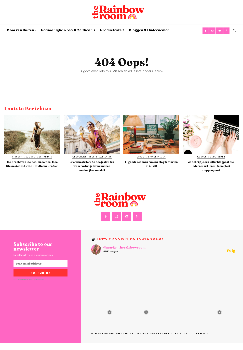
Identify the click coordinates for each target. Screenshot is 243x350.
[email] (41, 270)
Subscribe (40, 280)
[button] (234, 30)
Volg (230, 257)
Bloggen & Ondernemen (151, 159)
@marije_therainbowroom (124, 254)
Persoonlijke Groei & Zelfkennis (32, 159)
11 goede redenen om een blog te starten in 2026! (151, 166)
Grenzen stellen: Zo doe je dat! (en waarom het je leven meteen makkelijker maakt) (91, 170)
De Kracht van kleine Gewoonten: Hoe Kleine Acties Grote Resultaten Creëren (32, 170)
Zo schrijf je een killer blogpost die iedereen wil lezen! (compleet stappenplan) (211, 170)
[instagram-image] (109, 282)
